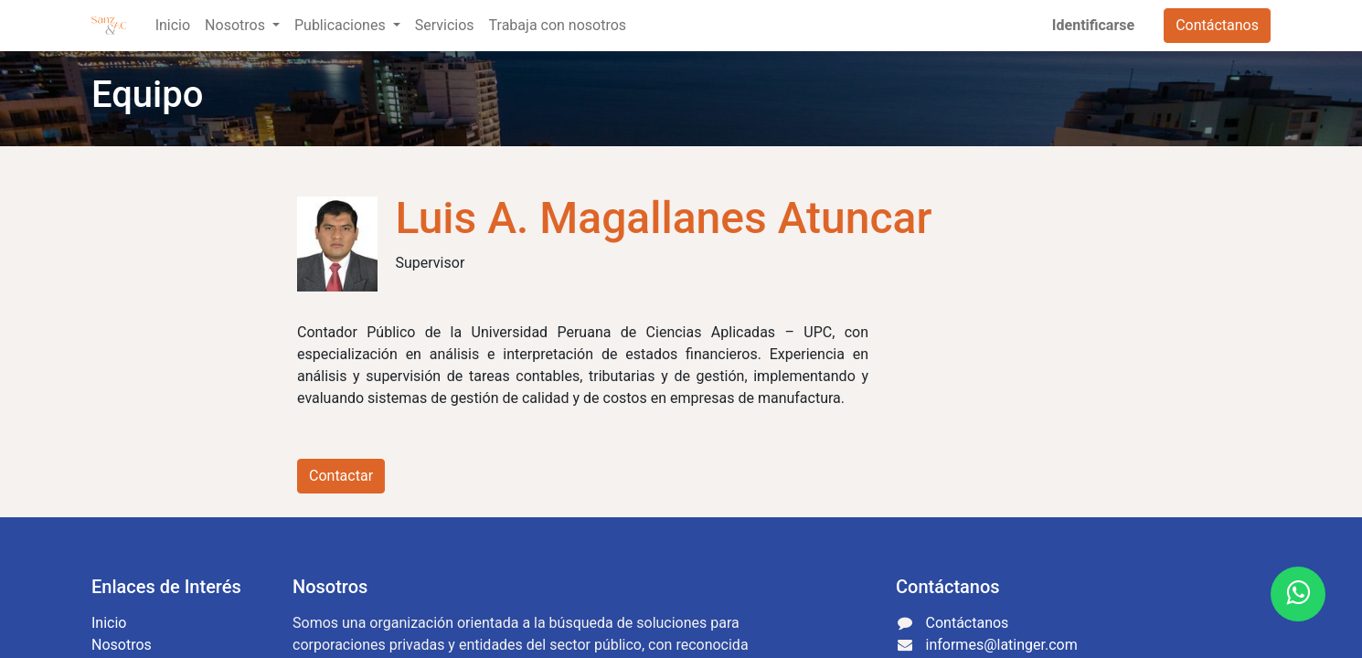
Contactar (341, 475)
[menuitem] (172, 25)
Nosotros (121, 644)
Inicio (108, 622)
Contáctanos (1217, 25)
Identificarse (1093, 25)
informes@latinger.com (1002, 644)
